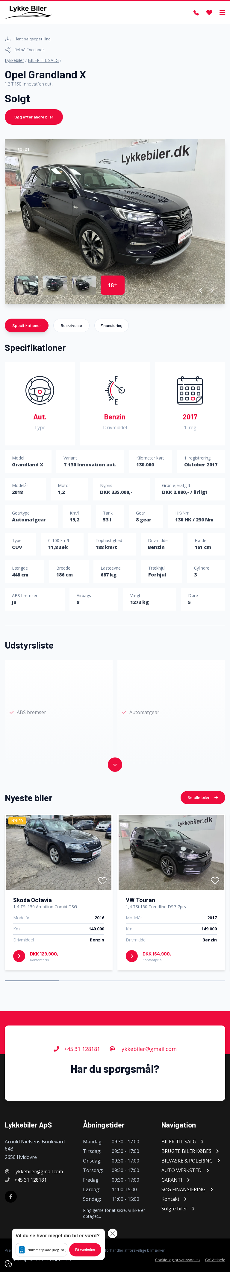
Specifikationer (26, 325)
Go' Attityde (215, 1260)
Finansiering (111, 325)
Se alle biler (203, 825)
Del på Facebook (25, 50)
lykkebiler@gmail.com (143, 1076)
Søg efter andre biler (33, 116)
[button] (201, 290)
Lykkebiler (14, 60)
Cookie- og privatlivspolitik (177, 1260)
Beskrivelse (71, 325)
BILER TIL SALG (43, 60)
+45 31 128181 (77, 1076)
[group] (115, 221)
